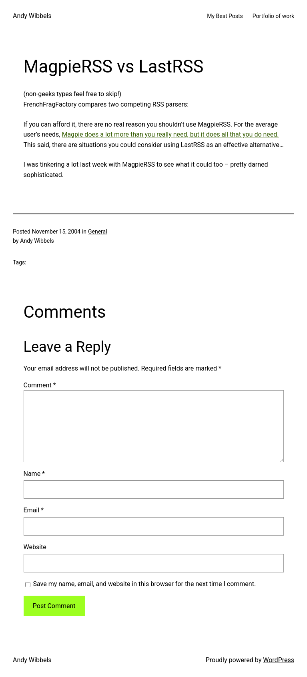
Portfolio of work (273, 16)
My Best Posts (225, 16)
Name (34, 474)
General (97, 231)
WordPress (278, 660)
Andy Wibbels (32, 16)
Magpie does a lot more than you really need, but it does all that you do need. (170, 134)
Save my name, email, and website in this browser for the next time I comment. (144, 584)
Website (35, 547)
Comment (40, 385)
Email (34, 510)
